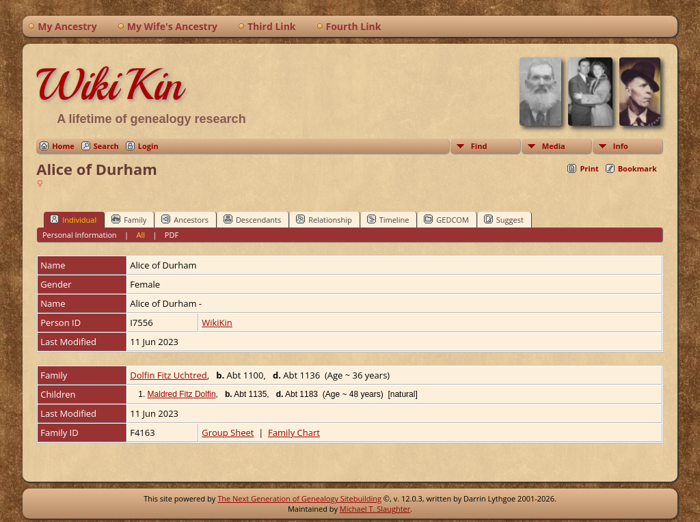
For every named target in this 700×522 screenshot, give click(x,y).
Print (589, 168)
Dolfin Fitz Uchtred (168, 375)
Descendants (252, 219)
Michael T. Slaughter (375, 509)
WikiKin (109, 84)
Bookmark (637, 168)
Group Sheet (228, 432)
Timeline (388, 219)
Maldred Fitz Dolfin (182, 394)
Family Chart (294, 432)
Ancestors (184, 219)
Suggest (504, 219)
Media (553, 146)
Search (106, 146)
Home (63, 146)
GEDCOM (446, 219)
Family (128, 219)
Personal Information (79, 235)
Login (148, 146)
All (140, 235)
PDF (171, 235)
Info (620, 146)
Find (479, 146)
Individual (73, 219)
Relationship (323, 219)
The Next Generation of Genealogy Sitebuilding (299, 498)
